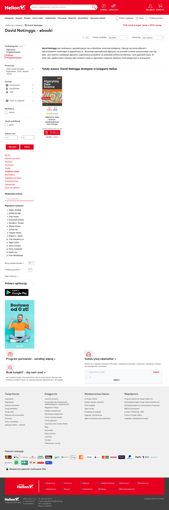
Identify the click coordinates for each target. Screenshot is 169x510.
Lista (83, 37)
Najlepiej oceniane (13, 178)
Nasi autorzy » (11, 276)
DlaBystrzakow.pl (107, 483)
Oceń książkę (89, 405)
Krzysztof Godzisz (16, 220)
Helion (9, 112)
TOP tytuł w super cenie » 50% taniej (142, 25)
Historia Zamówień (12, 405)
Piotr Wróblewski (16, 255)
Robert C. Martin (16, 236)
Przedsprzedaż (11, 181)
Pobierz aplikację (126, 18)
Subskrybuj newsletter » (100, 359)
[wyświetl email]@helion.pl (53, 501)
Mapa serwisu (50, 434)
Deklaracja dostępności (54, 414)
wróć (21, 46)
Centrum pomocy (51, 399)
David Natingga (52, 124)
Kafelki (87, 37)
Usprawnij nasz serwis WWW (56, 424)
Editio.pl (85, 483)
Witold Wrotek (15, 213)
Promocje (62, 18)
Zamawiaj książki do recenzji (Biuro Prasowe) (142, 405)
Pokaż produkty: (100, 37)
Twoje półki (9, 412)
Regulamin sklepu (52, 408)
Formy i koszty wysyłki (53, 417)
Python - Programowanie (13, 56)
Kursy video (38, 18)
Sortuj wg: (136, 37)
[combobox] (118, 37)
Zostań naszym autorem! (94, 402)
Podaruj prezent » (13, 269)
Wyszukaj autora (13, 193)
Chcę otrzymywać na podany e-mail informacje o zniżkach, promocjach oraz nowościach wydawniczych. (114, 379)
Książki (19, 18)
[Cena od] (11, 137)
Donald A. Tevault (16, 223)
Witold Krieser (15, 226)
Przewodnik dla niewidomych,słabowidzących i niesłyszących (57, 403)
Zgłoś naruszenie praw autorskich (97, 418)
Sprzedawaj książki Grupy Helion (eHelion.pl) (141, 402)
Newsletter (49, 430)
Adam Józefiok (15, 210)
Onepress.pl (50, 483)
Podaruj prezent (156, 18)
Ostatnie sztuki (12, 171)
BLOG (8, 155)
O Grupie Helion (90, 399)
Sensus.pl (68, 483)
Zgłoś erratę (89, 409)
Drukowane (21, 85)
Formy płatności (51, 421)
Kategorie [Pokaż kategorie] (9, 18)
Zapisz (156, 372)
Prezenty (8, 418)
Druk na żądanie (21, 100)
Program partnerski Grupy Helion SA (138, 399)
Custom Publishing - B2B (134, 412)
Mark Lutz (13, 252)
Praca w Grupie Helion (133, 415)
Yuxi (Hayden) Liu (16, 239)
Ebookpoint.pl (143, 483)
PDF (21, 92)
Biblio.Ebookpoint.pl (127, 489)
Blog (46, 427)
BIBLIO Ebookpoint (131, 409)
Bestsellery (83, 18)
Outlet (7, 168)
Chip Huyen (14, 216)
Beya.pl (67, 489)
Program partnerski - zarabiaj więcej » (30, 359)
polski (9, 125)
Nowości (72, 18)
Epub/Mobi (21, 88)
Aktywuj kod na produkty (14, 415)
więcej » (117, 380)
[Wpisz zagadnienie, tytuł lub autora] (60, 7)
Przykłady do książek (92, 412)
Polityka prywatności (53, 411)
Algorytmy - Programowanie (13, 50)
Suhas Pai (13, 229)
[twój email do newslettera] (118, 372)
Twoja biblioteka (11, 409)
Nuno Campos (15, 246)
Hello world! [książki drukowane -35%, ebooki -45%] (19, 71)
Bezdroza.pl (124, 483)
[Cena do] (27, 137)
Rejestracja (9, 402)
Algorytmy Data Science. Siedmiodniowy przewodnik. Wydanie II (52, 121)
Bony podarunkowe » (14, 263)
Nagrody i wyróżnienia (93, 415)
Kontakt (48, 440)
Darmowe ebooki (97, 18)
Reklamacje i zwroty (52, 443)
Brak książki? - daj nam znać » (26, 372)
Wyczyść (12, 147)
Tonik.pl (161, 499)
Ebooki (27, 18)
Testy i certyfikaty (11, 422)
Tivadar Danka (15, 233)
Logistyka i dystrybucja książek (136, 418)
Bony (141, 18)
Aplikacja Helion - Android (15, 425)
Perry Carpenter (15, 249)
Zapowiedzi (10, 184)
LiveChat (48, 437)
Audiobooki (50, 18)
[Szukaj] (94, 7)
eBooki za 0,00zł (12, 158)
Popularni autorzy (14, 205)
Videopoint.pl (51, 489)
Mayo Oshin (14, 242)
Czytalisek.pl (87, 489)
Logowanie (9, 399)
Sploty (103, 489)
